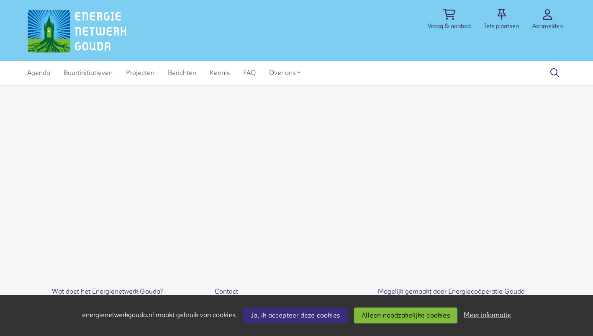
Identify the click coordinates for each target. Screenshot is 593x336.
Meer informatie (487, 315)
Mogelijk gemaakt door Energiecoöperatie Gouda (451, 291)
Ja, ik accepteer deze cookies (295, 315)
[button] (39, 73)
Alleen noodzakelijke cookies (406, 315)
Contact (226, 291)
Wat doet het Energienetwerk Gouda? (107, 291)
